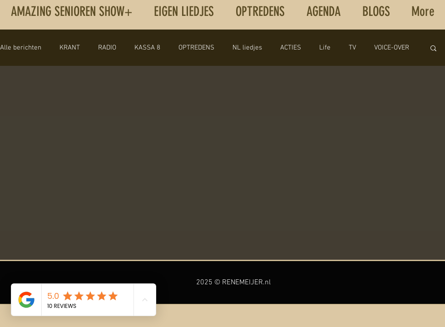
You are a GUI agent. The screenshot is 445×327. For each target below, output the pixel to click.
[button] (433, 49)
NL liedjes (247, 48)
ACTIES (290, 48)
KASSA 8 (147, 48)
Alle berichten (20, 48)
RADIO (107, 48)
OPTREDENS (196, 48)
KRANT (69, 48)
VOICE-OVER (391, 48)
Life (325, 48)
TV (352, 48)
